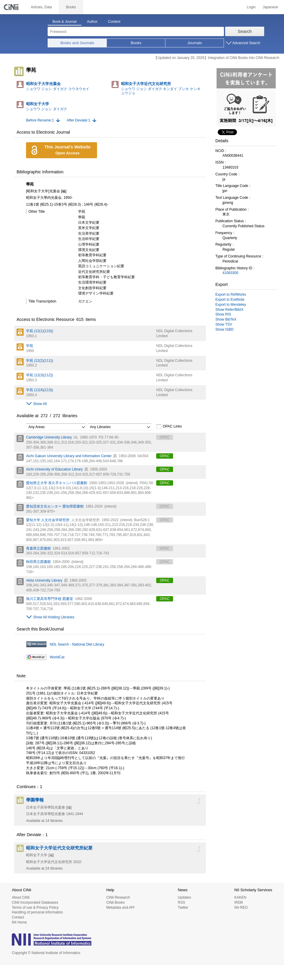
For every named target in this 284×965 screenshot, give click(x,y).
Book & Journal (64, 22)
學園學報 (35, 800)
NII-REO (241, 907)
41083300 (230, 273)
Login (251, 7)
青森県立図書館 (38, 548)
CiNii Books (115, 902)
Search (245, 31)
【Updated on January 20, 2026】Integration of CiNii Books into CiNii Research (216, 58)
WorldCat (57, 657)
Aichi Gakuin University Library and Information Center (69, 456)
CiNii (12, 7)
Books (136, 43)
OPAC (165, 456)
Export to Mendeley (230, 305)
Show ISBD (224, 329)
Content (114, 22)
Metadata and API (120, 907)
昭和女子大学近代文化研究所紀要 (59, 848)
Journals (194, 43)
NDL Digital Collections (174, 331)
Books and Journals (77, 43)
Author (92, 22)
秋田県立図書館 (38, 562)
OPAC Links (169, 426)
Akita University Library (44, 580)
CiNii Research (118, 897)
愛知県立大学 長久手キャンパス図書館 (56, 483)
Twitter (183, 907)
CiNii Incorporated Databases (35, 902)
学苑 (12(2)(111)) (39, 361)
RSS (181, 902)
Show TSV (223, 324)
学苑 (29, 346)
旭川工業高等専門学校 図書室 (49, 599)
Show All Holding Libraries (53, 617)
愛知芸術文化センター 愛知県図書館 (55, 506)
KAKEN (240, 897)
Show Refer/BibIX (229, 310)
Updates (184, 897)
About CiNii (21, 897)
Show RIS (223, 314)
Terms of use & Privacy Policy (35, 907)
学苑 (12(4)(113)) (39, 390)
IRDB (238, 902)
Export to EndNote (229, 299)
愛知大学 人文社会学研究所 (48, 520)
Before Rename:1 (40, 120)
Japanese (270, 7)
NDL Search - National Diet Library (77, 644)
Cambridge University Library (49, 437)
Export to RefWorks (230, 294)
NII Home (19, 922)
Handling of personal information (37, 912)
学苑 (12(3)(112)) (39, 375)
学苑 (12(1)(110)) (39, 331)
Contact (18, 917)
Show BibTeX (225, 319)
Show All (40, 404)
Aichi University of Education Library (54, 469)
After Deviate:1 (78, 120)
